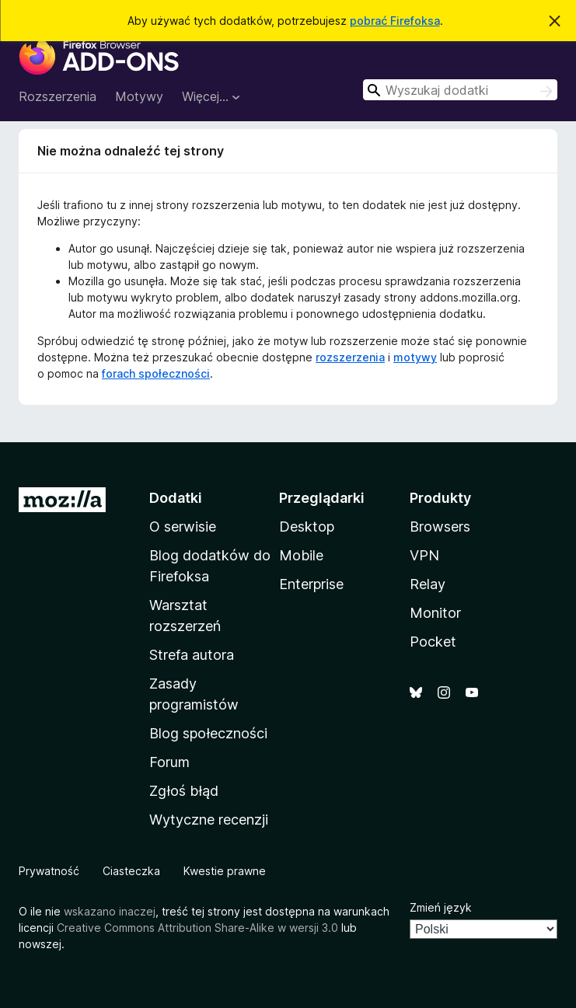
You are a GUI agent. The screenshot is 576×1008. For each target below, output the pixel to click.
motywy (415, 357)
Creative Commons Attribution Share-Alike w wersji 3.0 (197, 927)
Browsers (440, 526)
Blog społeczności (208, 733)
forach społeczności (156, 373)
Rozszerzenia (57, 96)
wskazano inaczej (109, 911)
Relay (427, 584)
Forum (169, 762)
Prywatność (49, 870)
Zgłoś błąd (183, 791)
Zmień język (441, 907)
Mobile (301, 555)
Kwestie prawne (224, 870)
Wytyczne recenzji (208, 819)
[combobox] (460, 89)
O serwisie (182, 526)
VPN (424, 555)
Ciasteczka (131, 870)
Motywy (139, 96)
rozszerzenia (350, 357)
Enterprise (311, 584)
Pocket (433, 641)
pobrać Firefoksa (395, 20)
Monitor (435, 613)
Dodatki (175, 498)
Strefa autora (191, 655)
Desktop (306, 526)
